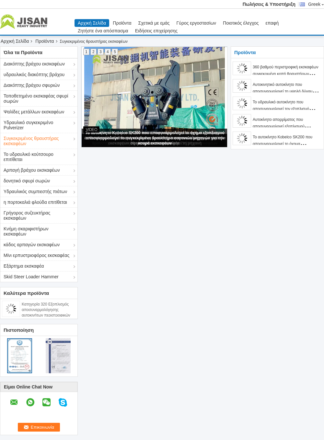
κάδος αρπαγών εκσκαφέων (32, 244)
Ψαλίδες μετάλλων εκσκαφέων (34, 111)
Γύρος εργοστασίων (196, 23)
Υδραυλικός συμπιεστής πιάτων (35, 191)
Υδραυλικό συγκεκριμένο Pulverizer (28, 125)
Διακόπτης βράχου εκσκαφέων (34, 63)
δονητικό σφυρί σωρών (27, 180)
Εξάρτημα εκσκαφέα (24, 266)
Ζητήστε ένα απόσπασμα (103, 30)
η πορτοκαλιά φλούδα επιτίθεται (35, 202)
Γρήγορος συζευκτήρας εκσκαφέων (27, 215)
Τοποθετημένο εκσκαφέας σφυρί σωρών (36, 98)
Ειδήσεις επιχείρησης (156, 30)
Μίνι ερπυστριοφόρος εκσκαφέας (36, 255)
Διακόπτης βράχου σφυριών (32, 85)
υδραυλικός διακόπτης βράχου (34, 74)
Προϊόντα (122, 23)
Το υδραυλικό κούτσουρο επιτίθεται (28, 157)
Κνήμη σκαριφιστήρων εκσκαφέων (26, 231)
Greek (316, 4)
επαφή (272, 23)
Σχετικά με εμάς (154, 23)
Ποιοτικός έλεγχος (241, 23)
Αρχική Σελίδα (92, 23)
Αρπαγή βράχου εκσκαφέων (32, 170)
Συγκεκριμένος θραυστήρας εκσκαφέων (31, 141)
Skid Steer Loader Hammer (31, 276)
